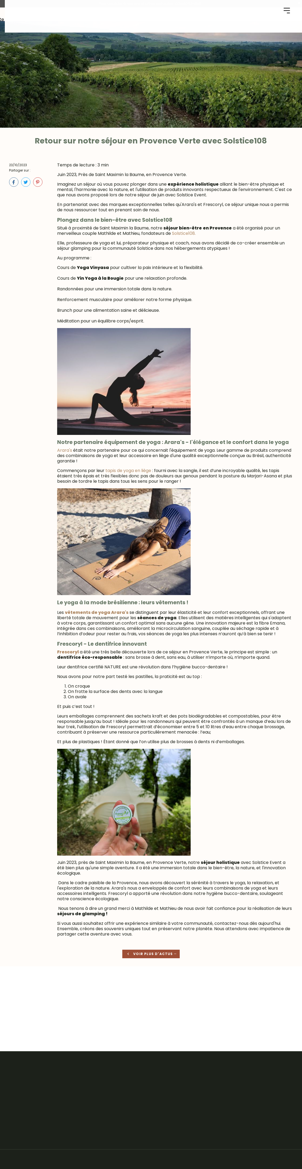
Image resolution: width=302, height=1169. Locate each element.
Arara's (64, 450)
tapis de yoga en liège (128, 470)
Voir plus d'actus (148, 954)
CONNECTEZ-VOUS (188, 3)
